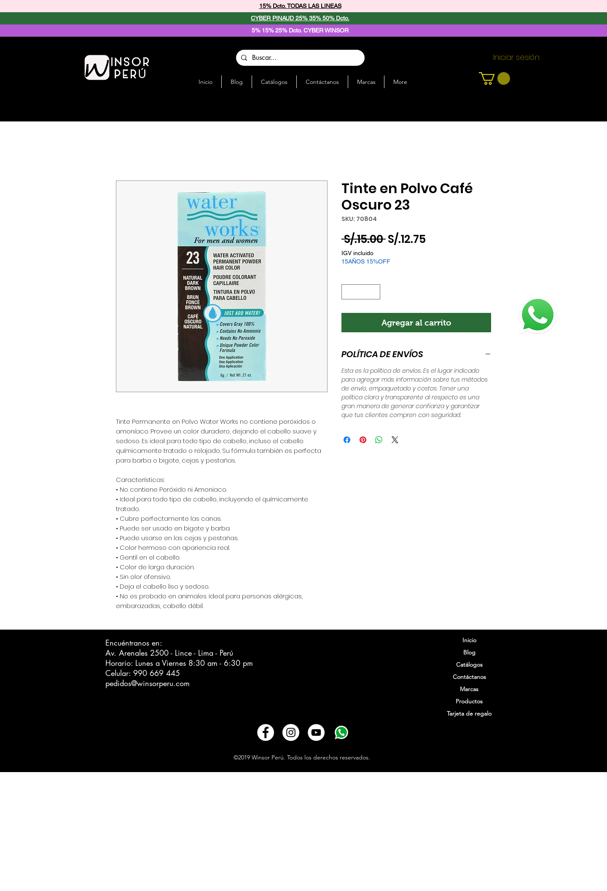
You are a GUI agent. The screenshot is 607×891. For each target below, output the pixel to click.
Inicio (469, 640)
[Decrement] (348, 292)
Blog (469, 652)
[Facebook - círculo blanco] (265, 732)
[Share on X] (395, 440)
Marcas (469, 689)
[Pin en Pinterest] (363, 440)
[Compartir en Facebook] (347, 440)
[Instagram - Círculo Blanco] (290, 732)
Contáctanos (469, 677)
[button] (494, 78)
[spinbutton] (361, 292)
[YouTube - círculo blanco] (316, 732)
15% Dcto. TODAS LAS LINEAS (300, 6)
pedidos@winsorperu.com (147, 683)
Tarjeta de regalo (469, 713)
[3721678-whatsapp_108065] (341, 732)
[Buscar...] (299, 58)
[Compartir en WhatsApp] (379, 440)
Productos (469, 701)
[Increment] (374, 292)
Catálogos (469, 664)
